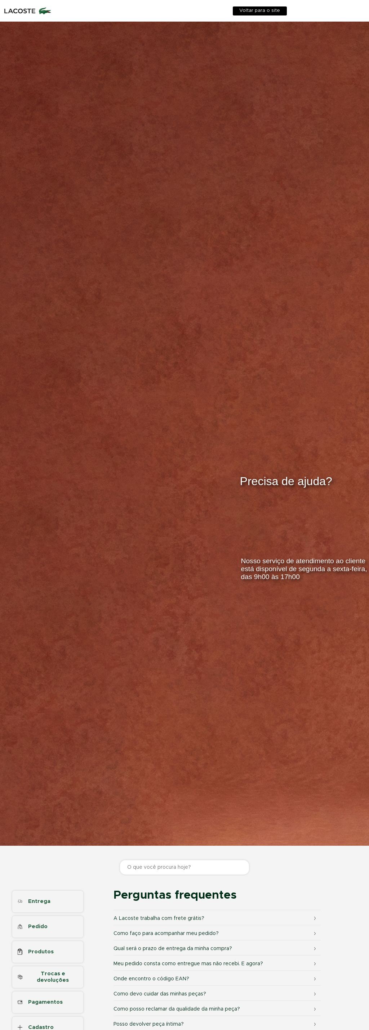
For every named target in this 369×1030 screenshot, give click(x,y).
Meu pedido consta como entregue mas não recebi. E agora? (216, 964)
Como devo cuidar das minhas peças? (216, 994)
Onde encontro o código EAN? (216, 979)
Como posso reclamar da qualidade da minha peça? (216, 1009)
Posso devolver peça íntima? (216, 1024)
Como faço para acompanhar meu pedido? (216, 933)
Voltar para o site (259, 10)
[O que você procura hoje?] (184, 867)
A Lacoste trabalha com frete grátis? (216, 918)
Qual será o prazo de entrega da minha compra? (216, 949)
